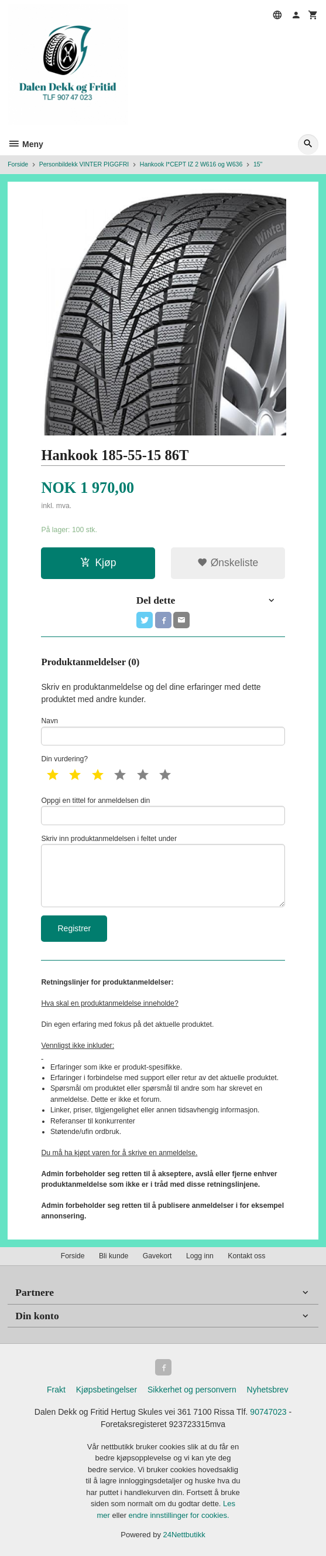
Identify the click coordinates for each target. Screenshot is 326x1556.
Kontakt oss (246, 1256)
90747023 (268, 1412)
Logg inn (200, 1256)
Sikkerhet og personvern (191, 1389)
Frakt (56, 1389)
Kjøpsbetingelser (106, 1389)
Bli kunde (113, 1256)
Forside (18, 164)
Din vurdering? (64, 759)
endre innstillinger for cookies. (179, 1515)
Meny (25, 144)
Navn (162, 731)
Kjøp (98, 562)
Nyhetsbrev (268, 1389)
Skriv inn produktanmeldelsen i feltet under (162, 871)
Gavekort (157, 1256)
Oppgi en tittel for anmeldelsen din (162, 810)
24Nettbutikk (184, 1534)
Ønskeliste (228, 562)
